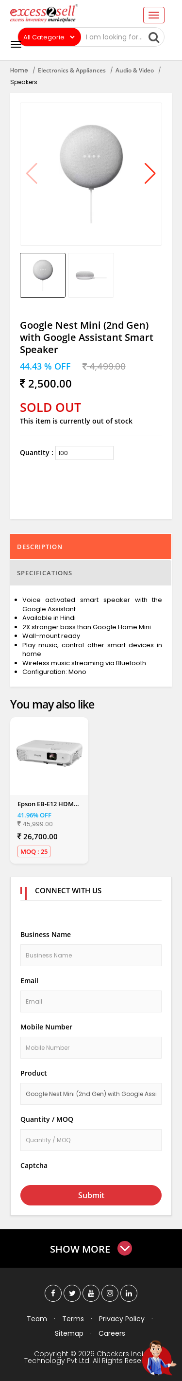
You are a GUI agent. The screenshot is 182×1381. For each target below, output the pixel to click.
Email (29, 980)
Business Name (45, 934)
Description (40, 546)
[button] (150, 174)
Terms (73, 1319)
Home (19, 70)
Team (37, 1319)
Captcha (34, 1165)
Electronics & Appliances (72, 70)
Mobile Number (46, 1026)
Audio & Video (135, 70)
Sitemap (69, 1333)
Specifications (44, 572)
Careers (112, 1333)
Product (33, 1073)
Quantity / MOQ (46, 1119)
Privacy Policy (122, 1319)
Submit (91, 1195)
